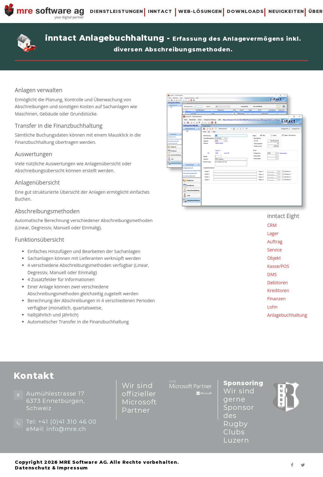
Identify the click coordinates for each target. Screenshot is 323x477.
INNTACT (160, 11)
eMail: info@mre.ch (56, 429)
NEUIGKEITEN (286, 11)
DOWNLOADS (245, 11)
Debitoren (277, 283)
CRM (272, 225)
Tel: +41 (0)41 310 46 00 (61, 421)
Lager (273, 233)
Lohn (272, 307)
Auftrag (274, 241)
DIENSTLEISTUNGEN (116, 11)
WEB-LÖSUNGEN (200, 11)
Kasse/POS (278, 266)
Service (274, 250)
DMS (272, 274)
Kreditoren (278, 290)
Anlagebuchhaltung (287, 315)
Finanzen (276, 299)
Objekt (274, 258)
